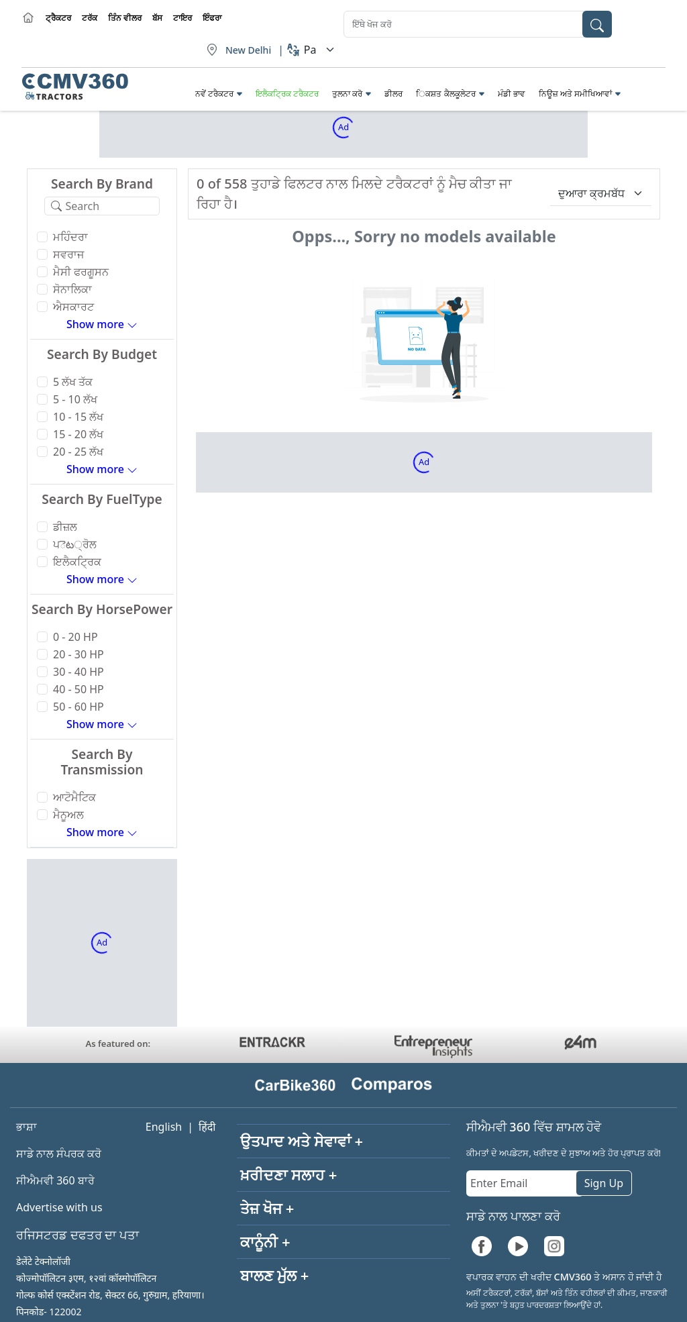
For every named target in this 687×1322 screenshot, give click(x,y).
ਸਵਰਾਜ (68, 254)
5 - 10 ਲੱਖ (75, 399)
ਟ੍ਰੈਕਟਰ (58, 17)
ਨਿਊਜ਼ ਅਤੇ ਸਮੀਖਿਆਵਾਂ (575, 93)
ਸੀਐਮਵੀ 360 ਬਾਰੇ (55, 1180)
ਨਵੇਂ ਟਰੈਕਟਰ (214, 93)
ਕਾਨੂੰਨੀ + (265, 1241)
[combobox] (478, 24)
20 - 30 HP (78, 654)
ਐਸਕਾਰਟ (73, 306)
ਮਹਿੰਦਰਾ (70, 237)
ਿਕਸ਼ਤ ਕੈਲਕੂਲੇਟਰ (445, 93)
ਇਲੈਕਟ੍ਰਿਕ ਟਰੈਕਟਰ (287, 93)
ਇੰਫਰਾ (212, 17)
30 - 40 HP (78, 671)
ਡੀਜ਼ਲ (65, 526)
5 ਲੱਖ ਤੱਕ (73, 381)
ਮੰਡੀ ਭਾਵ (511, 93)
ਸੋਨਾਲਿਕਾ (72, 289)
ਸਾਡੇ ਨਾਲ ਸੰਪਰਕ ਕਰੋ (58, 1153)
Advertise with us (59, 1207)
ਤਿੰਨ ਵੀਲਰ (125, 17)
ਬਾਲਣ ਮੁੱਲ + (274, 1275)
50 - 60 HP (78, 706)
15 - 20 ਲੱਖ (78, 434)
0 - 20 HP (75, 636)
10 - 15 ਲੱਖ (78, 416)
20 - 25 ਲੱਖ (78, 451)
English (164, 1126)
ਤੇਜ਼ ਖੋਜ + (267, 1208)
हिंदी (207, 1126)
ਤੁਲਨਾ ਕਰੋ (347, 93)
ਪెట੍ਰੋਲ (75, 544)
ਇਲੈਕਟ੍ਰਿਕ (77, 561)
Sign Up (603, 1183)
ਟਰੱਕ (89, 17)
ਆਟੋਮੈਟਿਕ (74, 797)
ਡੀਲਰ (393, 93)
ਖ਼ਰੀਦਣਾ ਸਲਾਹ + (288, 1174)
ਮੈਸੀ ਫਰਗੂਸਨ (81, 271)
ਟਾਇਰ (182, 17)
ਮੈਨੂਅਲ (68, 814)
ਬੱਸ (157, 17)
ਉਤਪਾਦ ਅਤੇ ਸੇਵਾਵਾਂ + (301, 1141)
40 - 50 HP (78, 689)
